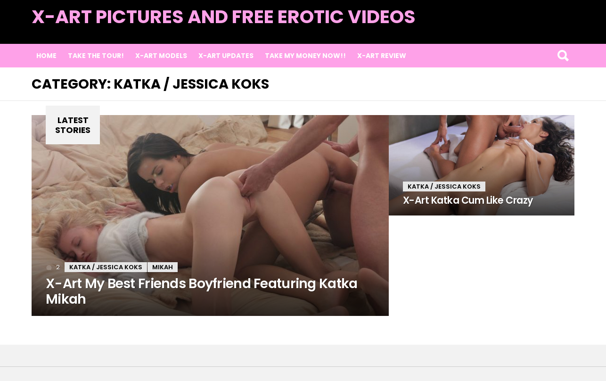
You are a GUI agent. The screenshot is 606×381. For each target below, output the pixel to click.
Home (46, 55)
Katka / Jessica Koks (105, 267)
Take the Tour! (96, 55)
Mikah (162, 267)
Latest (555, 29)
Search (563, 56)
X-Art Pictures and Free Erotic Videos (224, 17)
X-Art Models (161, 55)
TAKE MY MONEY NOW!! (305, 55)
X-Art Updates (226, 55)
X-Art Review (381, 55)
